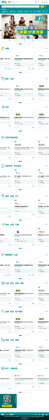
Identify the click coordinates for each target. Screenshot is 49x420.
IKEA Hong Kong (41, 107)
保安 (47, 11)
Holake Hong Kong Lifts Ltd (20, 224)
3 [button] (28, 60)
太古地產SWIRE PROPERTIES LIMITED (22, 165)
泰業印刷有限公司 (42, 224)
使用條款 (37, 416)
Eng (17, 2)
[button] (4, 6)
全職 (9, 56)
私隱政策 (33, 416)
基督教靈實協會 (17, 48)
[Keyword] (22, 6)
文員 (31, 11)
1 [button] (20, 60)
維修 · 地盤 (20, 11)
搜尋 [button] (42, 6)
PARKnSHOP (17, 252)
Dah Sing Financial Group (19, 396)
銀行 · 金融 (12, 11)
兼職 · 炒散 (5, 11)
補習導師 (39, 11)
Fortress (39, 252)
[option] (24, 48)
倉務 (34, 11)
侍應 (26, 11)
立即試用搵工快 (7, 405)
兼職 (33, 143)
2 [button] (24, 60)
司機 (43, 11)
